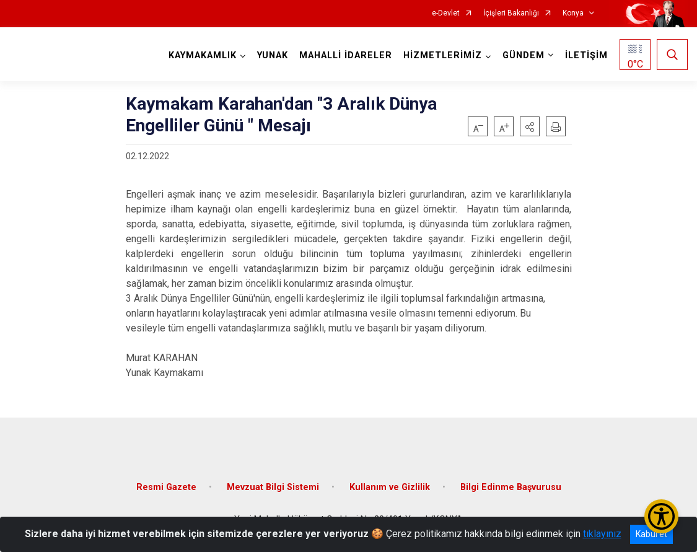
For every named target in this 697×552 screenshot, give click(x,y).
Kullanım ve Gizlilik (389, 487)
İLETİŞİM (586, 55)
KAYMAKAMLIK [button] (203, 55)
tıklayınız (602, 534)
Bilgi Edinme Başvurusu (510, 487)
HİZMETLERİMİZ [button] (442, 55)
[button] (530, 126)
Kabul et (651, 534)
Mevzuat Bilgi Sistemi (273, 487)
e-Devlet (446, 13)
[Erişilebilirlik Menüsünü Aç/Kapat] (661, 516)
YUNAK (272, 55)
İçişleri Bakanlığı (511, 13)
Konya (573, 13)
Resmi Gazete (166, 487)
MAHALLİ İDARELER (345, 55)
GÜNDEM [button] (523, 55)
